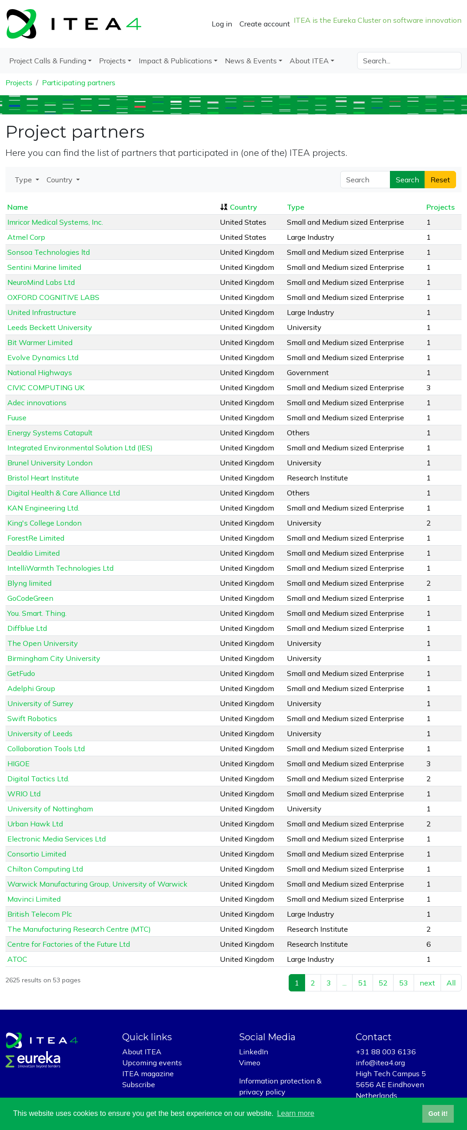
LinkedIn (253, 1051)
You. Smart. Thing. (37, 613)
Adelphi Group (31, 688)
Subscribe (138, 1084)
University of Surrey (40, 703)
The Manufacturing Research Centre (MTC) (79, 929)
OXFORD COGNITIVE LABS (53, 297)
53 (403, 982)
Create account (264, 23)
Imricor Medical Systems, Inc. (55, 222)
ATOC (17, 959)
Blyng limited (29, 583)
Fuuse (16, 417)
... (344, 982)
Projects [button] (112, 60)
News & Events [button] (251, 60)
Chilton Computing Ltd (45, 868)
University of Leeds (40, 733)
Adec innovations (37, 402)
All (451, 982)
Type (295, 207)
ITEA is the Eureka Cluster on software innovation (378, 20)
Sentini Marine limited (44, 267)
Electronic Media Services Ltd (56, 838)
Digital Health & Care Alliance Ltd (63, 492)
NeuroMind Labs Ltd (41, 282)
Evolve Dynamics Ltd (42, 357)
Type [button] (24, 179)
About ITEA (141, 1051)
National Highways (39, 372)
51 (362, 982)
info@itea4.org (380, 1062)
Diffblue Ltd (27, 628)
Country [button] (60, 179)
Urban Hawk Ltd (35, 823)
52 (383, 982)
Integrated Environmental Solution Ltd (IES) (80, 447)
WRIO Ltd (24, 793)
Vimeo (249, 1062)
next (427, 982)
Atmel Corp (26, 237)
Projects (18, 82)
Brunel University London (50, 462)
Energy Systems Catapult (50, 432)
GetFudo (21, 673)
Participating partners (78, 82)
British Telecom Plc (39, 913)
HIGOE (18, 763)
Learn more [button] (295, 1113)
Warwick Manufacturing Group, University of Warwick (97, 883)
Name (17, 207)
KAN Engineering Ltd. (43, 507)
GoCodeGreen (30, 598)
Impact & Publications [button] (175, 60)
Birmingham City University (53, 658)
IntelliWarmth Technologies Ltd (60, 568)
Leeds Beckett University (49, 327)
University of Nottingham (50, 808)
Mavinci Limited (34, 898)
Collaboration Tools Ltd (46, 748)
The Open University (42, 643)
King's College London (44, 522)
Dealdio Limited (33, 552)
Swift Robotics (32, 718)
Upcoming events (152, 1062)
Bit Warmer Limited (40, 342)
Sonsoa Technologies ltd (48, 252)
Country (243, 207)
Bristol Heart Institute (43, 477)
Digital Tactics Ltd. (38, 778)
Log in (222, 23)
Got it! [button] (437, 1113)
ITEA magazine (148, 1073)
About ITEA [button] (309, 60)
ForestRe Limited (35, 537)
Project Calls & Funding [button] (47, 60)
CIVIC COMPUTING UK (45, 387)
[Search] (409, 60)
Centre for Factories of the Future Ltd (68, 944)
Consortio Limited (36, 853)
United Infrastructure (41, 312)
